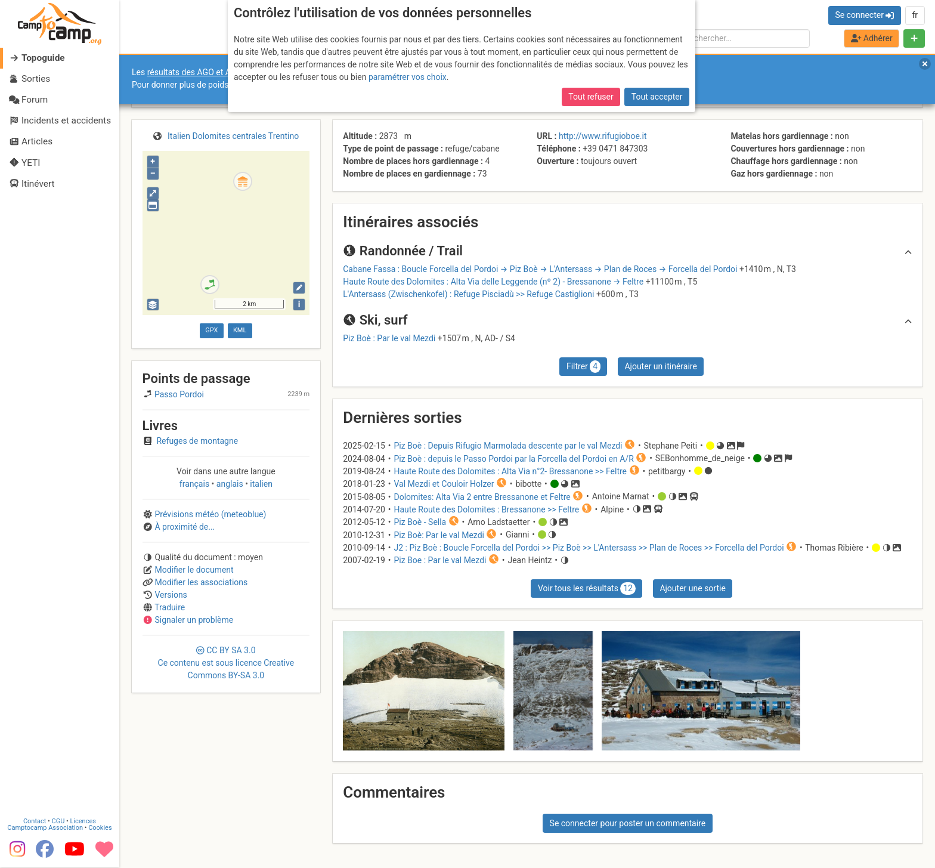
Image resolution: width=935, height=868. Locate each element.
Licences (83, 822)
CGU (58, 822)
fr (915, 15)
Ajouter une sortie (692, 588)
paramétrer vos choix (408, 77)
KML (239, 330)
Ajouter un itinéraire (660, 366)
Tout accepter (657, 96)
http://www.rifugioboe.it (602, 136)
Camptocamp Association (45, 828)
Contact (34, 822)
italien (260, 484)
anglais (229, 484)
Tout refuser (590, 96)
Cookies (100, 828)
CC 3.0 (226, 662)
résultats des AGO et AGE (194, 72)
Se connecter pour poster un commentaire (628, 823)
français (195, 484)
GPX (211, 330)
